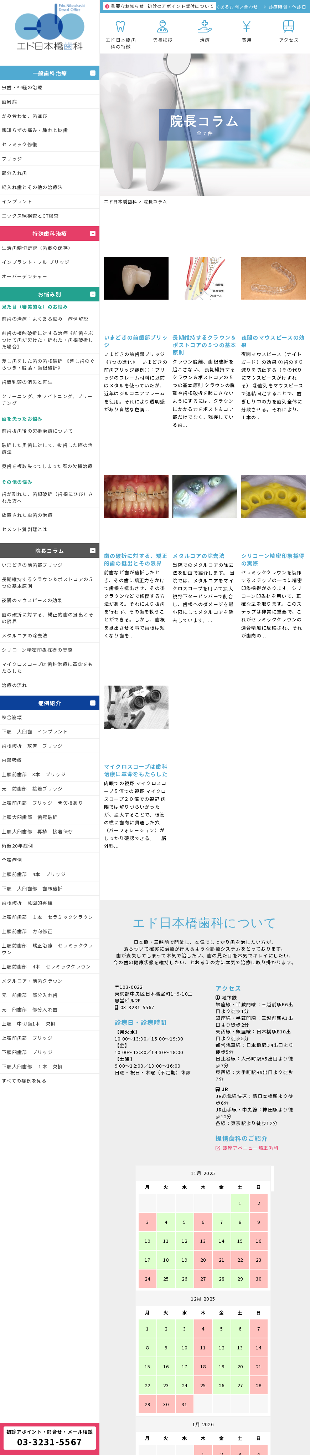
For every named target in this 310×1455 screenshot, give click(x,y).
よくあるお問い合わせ (234, 7)
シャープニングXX (149, 1412)
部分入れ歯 (14, 172)
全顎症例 (12, 859)
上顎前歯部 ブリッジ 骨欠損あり (42, 802)
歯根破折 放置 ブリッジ (32, 745)
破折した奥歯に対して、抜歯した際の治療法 (47, 448)
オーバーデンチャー (25, 276)
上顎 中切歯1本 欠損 (29, 1023)
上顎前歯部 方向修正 (27, 931)
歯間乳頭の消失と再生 (27, 381)
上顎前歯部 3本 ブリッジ (34, 774)
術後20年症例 (17, 845)
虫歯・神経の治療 (22, 87)
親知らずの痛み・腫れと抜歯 (35, 130)
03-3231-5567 (137, 1007)
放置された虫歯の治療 (27, 515)
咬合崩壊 (12, 717)
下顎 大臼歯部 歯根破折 (32, 888)
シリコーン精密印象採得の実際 (37, 649)
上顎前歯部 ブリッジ (27, 1037)
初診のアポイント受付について (159, 6)
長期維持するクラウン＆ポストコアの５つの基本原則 (204, 345)
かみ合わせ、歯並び (25, 115)
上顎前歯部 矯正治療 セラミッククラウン (47, 949)
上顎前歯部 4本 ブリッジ (34, 874)
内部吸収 (12, 760)
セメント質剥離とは (25, 529)
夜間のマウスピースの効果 (32, 600)
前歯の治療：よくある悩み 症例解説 (45, 318)
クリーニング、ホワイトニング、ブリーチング (47, 399)
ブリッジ (12, 158)
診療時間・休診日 (287, 7)
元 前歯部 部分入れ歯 (30, 995)
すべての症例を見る (24, 1080)
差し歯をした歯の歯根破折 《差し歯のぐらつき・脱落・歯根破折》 (48, 364)
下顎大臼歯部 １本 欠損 (32, 1066)
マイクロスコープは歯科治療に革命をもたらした (136, 770)
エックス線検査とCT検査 (30, 215)
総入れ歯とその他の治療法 (32, 187)
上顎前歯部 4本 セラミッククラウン (46, 966)
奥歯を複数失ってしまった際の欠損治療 (47, 466)
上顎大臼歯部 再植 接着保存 (37, 831)
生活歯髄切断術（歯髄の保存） (37, 247)
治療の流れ (14, 685)
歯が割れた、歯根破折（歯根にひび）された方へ (47, 497)
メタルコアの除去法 (198, 555)
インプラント (17, 201)
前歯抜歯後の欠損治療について (37, 430)
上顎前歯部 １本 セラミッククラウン (47, 917)
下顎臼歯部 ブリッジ (27, 1052)
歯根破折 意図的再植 (27, 902)
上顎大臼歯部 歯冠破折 (30, 817)
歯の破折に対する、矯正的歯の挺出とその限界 (136, 559)
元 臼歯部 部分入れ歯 (30, 1009)
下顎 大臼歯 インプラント (35, 731)
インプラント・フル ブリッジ (35, 262)
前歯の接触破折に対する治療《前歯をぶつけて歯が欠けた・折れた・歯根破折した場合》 (47, 340)
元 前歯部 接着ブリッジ (32, 788)
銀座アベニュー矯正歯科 (251, 1147)
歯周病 (9, 101)
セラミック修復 (19, 144)
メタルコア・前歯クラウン (32, 980)
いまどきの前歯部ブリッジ (32, 564)
